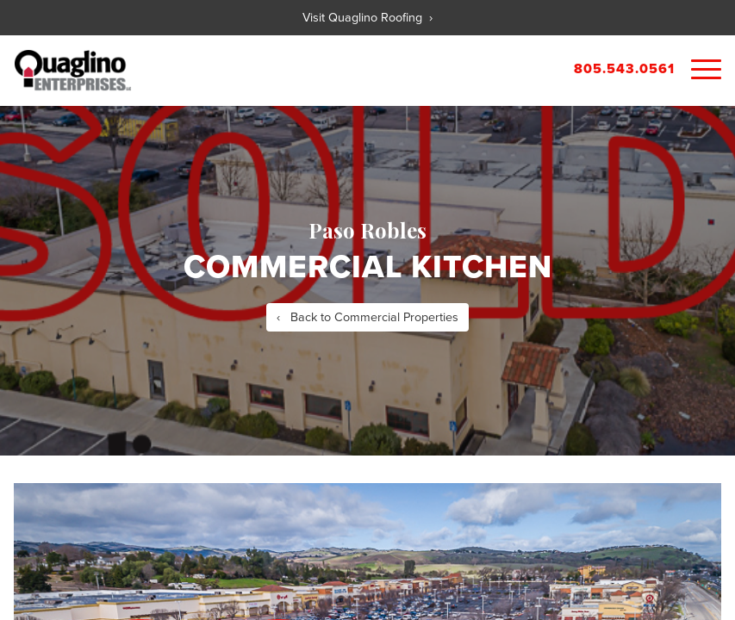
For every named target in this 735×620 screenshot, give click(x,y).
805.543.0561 (624, 69)
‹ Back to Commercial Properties (367, 317)
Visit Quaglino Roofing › (367, 17)
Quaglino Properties (73, 70)
